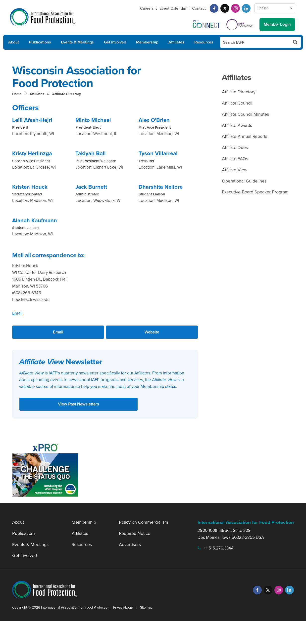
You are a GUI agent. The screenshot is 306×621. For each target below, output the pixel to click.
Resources (203, 42)
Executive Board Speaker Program (255, 192)
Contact (199, 8)
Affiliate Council (237, 103)
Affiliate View (234, 170)
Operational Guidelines (244, 181)
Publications (40, 42)
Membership (147, 42)
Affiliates (176, 42)
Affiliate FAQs (235, 158)
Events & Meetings (77, 42)
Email (17, 313)
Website (152, 332)
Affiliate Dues (235, 147)
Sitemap (146, 607)
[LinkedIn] (246, 8)
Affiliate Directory (66, 94)
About (13, 42)
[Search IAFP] (255, 42)
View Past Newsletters (78, 404)
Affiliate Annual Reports (244, 136)
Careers (146, 8)
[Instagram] (235, 8)
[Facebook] (214, 8)
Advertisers (130, 544)
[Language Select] (275, 8)
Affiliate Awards (237, 125)
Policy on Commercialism (143, 522)
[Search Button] (295, 42)
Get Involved (115, 42)
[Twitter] (224, 8)
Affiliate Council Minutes (245, 114)
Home (17, 94)
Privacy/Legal (123, 607)
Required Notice (134, 533)
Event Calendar (172, 8)
